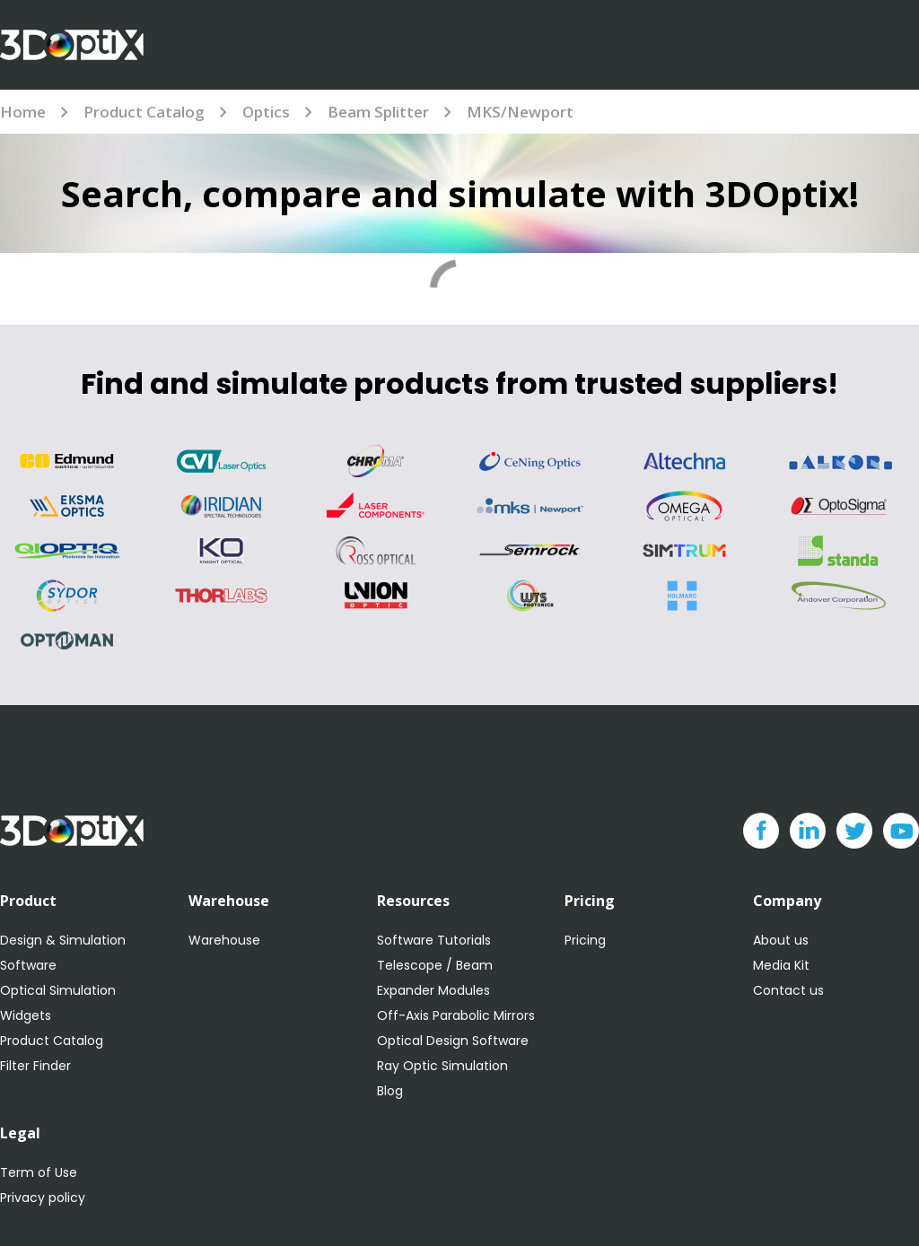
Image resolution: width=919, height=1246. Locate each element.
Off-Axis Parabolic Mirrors (456, 1015)
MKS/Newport (520, 111)
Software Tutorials (434, 940)
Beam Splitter (378, 111)
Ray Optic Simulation (442, 1066)
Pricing (585, 940)
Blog (390, 1091)
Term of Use (38, 1172)
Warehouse (224, 940)
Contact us (788, 990)
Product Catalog (144, 111)
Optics (266, 111)
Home (23, 111)
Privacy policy (42, 1198)
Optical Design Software (453, 1041)
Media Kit (781, 965)
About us (781, 940)
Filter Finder (35, 1066)
